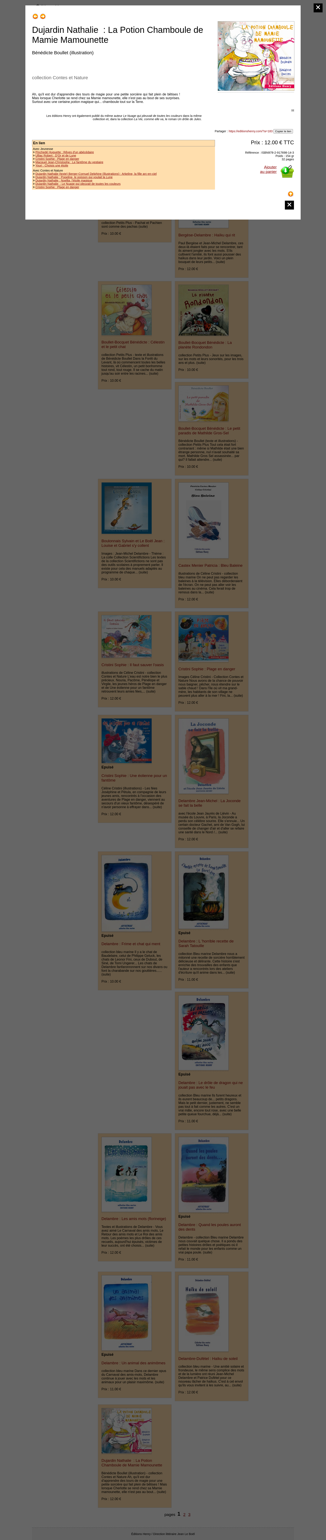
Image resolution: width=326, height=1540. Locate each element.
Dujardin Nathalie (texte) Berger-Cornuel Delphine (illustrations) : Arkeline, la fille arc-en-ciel (96, 173)
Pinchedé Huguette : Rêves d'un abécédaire (64, 152)
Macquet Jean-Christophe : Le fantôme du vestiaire (69, 162)
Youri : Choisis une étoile (51, 165)
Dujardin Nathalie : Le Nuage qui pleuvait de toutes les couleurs (78, 183)
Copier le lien (283, 131)
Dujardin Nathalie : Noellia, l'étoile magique (63, 180)
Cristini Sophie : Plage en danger (57, 159)
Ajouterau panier (268, 169)
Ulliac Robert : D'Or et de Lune (55, 155)
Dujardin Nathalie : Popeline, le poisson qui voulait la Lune (73, 177)
